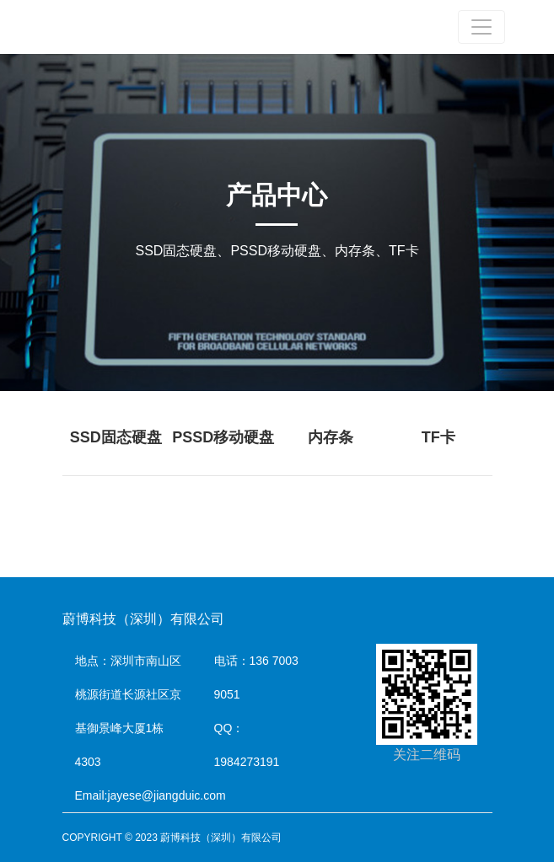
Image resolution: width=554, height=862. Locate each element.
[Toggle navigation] (481, 27)
